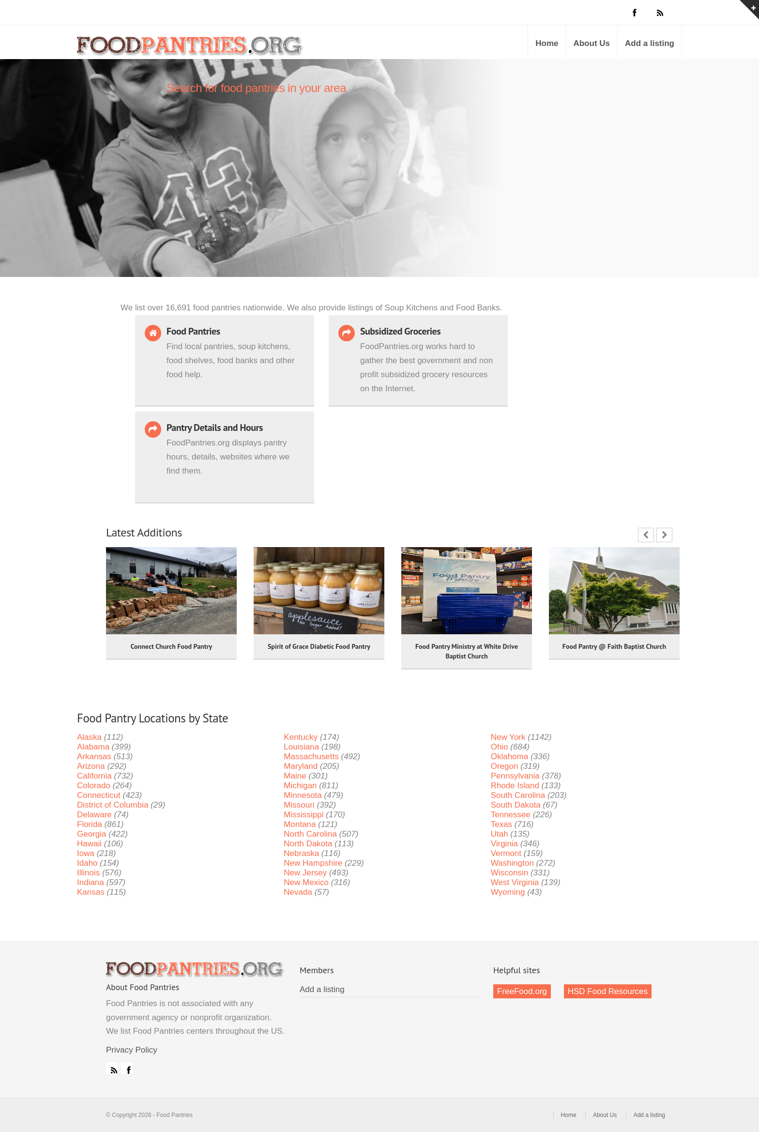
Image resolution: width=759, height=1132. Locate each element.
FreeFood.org (522, 991)
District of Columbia (112, 805)
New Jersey (305, 872)
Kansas (91, 892)
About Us (591, 43)
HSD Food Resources (608, 991)
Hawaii (89, 843)
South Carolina (518, 795)
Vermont (506, 853)
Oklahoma (509, 756)
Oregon (504, 766)
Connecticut (99, 795)
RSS (112, 1068)
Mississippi (303, 814)
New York (508, 737)
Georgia (91, 834)
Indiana (90, 882)
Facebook (127, 1068)
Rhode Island (515, 785)
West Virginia (515, 882)
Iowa (85, 853)
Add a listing (649, 43)
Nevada (298, 892)
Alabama (93, 746)
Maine (295, 775)
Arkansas (94, 756)
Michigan (300, 785)
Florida (89, 824)
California (94, 775)
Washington (512, 863)
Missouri (299, 805)
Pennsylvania (515, 775)
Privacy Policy (131, 1050)
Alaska (89, 737)
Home (546, 43)
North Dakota (308, 843)
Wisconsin (509, 872)
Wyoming (508, 892)
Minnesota (302, 795)
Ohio (499, 746)
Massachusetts (311, 756)
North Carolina (310, 834)
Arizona (91, 766)
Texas (501, 824)
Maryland (301, 766)
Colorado (93, 785)
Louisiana (301, 746)
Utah (499, 834)
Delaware (94, 814)
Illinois (88, 872)
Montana (300, 824)
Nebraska (301, 853)
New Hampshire (313, 863)
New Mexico (306, 882)
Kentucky (301, 737)
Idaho (87, 863)
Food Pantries (190, 49)
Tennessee (511, 814)
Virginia (504, 843)
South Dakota (516, 805)
